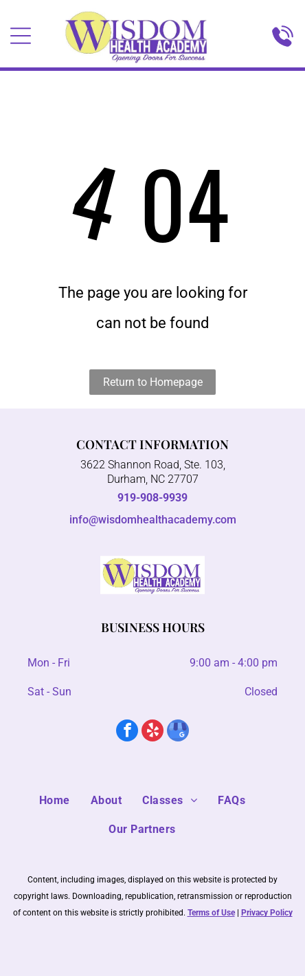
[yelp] (152, 732)
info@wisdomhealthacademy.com (152, 519)
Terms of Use (211, 913)
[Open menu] (20, 35)
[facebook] (127, 732)
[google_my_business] (178, 732)
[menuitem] (65, 800)
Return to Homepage (153, 382)
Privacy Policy (267, 913)
